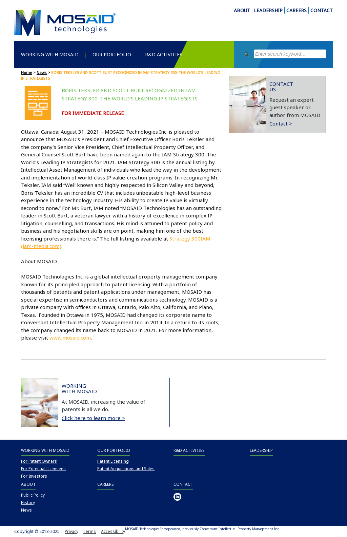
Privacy (71, 531)
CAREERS (296, 10)
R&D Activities (163, 54)
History (28, 502)
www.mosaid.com (70, 337)
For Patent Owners (39, 461)
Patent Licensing (113, 461)
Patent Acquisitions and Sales (126, 469)
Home (26, 72)
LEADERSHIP (268, 10)
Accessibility (113, 531)
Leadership (261, 450)
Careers (105, 484)
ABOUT (242, 10)
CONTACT (321, 10)
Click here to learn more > (93, 418)
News (42, 72)
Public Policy (33, 495)
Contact (183, 484)
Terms (89, 531)
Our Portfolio (112, 54)
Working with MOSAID (50, 54)
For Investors (34, 476)
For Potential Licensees (43, 469)
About (28, 484)
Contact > (280, 123)
